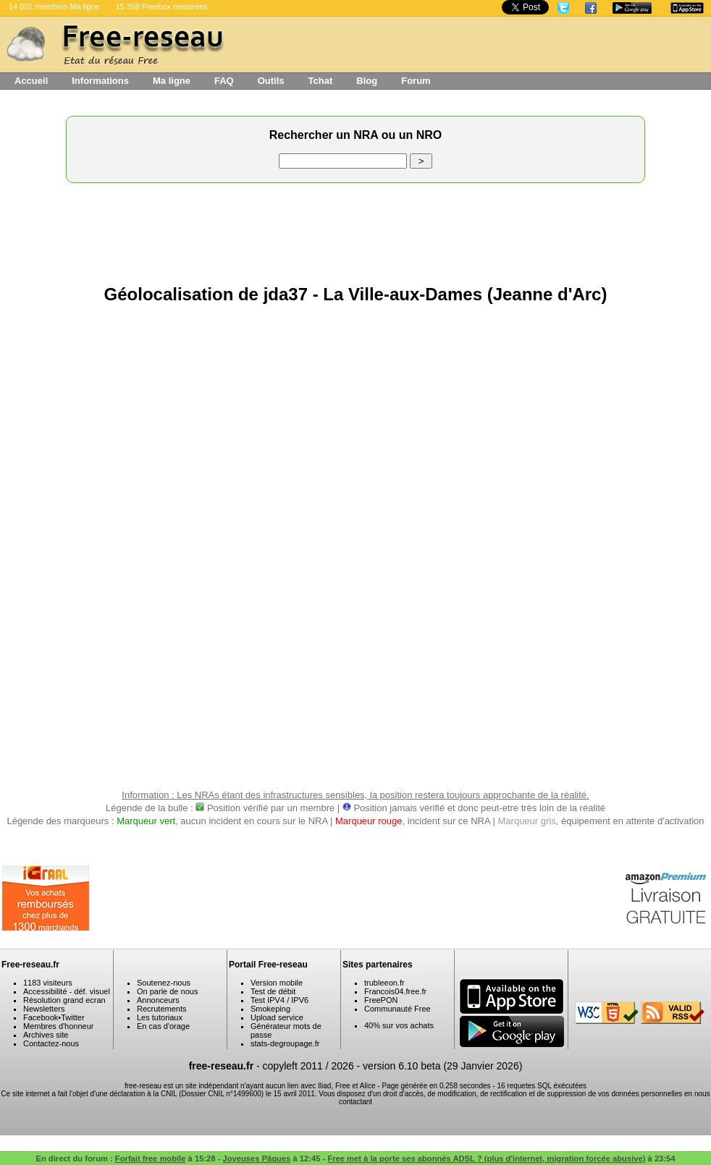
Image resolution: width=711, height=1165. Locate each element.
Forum (415, 80)
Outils (271, 80)
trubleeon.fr (384, 982)
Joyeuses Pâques (256, 1158)
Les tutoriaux (159, 1017)
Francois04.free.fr (395, 991)
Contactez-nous (51, 1043)
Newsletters (43, 1008)
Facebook (40, 1017)
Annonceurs (158, 1000)
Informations (100, 80)
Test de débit (273, 991)
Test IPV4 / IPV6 (279, 1000)
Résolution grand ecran (64, 1000)
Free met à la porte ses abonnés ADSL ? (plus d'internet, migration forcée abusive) (486, 1158)
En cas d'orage (163, 1026)
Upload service (277, 1017)
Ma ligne (171, 80)
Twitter (72, 1017)
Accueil (31, 80)
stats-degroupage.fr (285, 1043)
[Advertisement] (355, 230)
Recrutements (161, 1008)
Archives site (45, 1034)
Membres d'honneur (58, 1026)
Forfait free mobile (150, 1158)
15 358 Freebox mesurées (162, 6)
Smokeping (270, 1008)
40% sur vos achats (399, 1025)
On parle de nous (167, 991)
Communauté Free (397, 1008)
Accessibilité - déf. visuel (66, 991)
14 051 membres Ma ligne (54, 6)
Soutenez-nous (163, 982)
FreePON (380, 1000)
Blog (366, 80)
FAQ (224, 80)
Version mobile (277, 982)
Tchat (320, 80)
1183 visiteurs (47, 982)
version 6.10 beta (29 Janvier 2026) (442, 1066)
